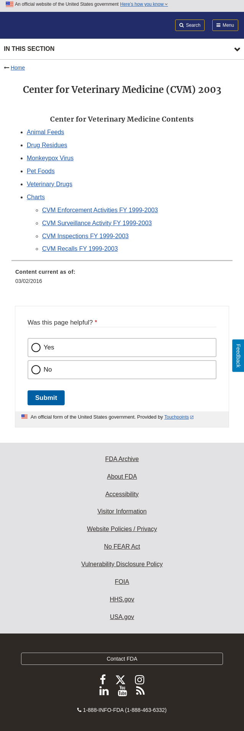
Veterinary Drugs (49, 184)
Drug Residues (47, 145)
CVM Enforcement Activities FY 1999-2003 (100, 210)
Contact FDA (122, 659)
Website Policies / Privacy (122, 529)
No (48, 369)
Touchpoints (176, 417)
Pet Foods (41, 171)
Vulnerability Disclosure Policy (122, 564)
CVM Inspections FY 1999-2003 (85, 236)
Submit (46, 397)
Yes (49, 347)
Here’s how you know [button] (144, 4)
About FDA (122, 476)
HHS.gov (122, 599)
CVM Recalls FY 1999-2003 (80, 248)
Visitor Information (122, 511)
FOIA (122, 581)
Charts (36, 197)
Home (18, 68)
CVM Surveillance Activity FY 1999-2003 (97, 223)
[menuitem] (122, 279)
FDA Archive (122, 459)
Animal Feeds (45, 132)
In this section (29, 48)
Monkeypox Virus (50, 158)
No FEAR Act (122, 546)
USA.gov (122, 617)
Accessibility (121, 494)
